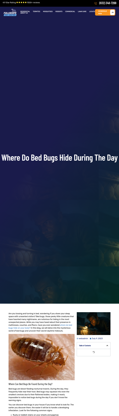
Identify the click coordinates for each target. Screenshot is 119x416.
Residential (25, 11)
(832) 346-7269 (107, 3)
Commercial (70, 11)
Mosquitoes (48, 11)
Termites (36, 11)
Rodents (58, 11)
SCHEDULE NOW (106, 12)
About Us (24, 13)
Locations (93, 11)
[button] (25, 11)
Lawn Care (82, 11)
